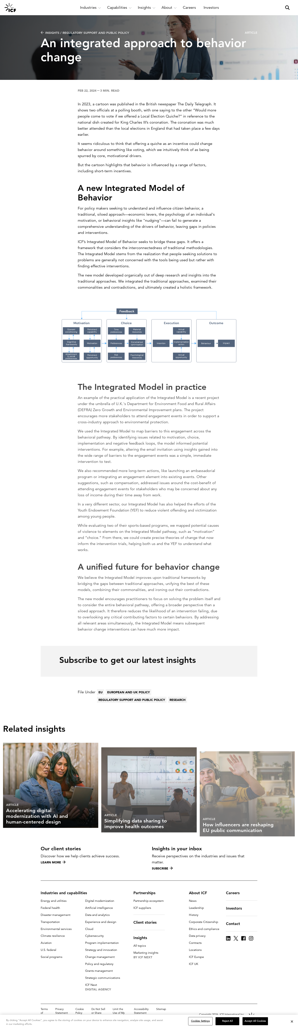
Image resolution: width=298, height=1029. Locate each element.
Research (177, 710)
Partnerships (146, 893)
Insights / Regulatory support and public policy (85, 32)
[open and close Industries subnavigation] (90, 8)
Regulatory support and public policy (131, 710)
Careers (235, 893)
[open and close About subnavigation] (169, 8)
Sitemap (161, 1009)
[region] (149, 1022)
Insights (142, 938)
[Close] (292, 1021)
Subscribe (162, 868)
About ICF (200, 893)
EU (100, 702)
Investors (236, 908)
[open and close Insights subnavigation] (147, 8)
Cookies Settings (200, 1021)
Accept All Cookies (255, 1021)
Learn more (53, 862)
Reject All (227, 1021)
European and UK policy (128, 702)
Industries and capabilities (66, 893)
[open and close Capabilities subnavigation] (119, 8)
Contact (235, 924)
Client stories (147, 922)
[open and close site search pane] (287, 8)
